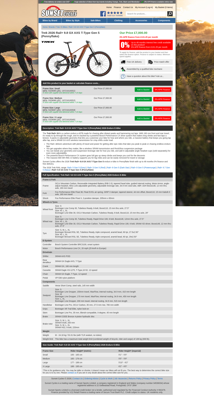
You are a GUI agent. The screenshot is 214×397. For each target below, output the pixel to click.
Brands (52, 27)
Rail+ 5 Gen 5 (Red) (96, 167)
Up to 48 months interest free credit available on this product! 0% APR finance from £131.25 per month (151, 44)
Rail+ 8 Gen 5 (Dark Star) (118, 167)
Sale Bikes (96, 20)
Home (109, 7)
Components (164, 20)
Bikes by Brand (50, 20)
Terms (160, 378)
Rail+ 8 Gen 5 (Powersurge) (143, 167)
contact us (72, 373)
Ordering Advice (91, 378)
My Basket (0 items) (164, 7)
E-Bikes (64, 27)
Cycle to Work (106, 378)
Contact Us (128, 7)
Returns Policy (135, 378)
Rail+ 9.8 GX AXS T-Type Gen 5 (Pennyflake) (87, 27)
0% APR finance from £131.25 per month (139, 37)
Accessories (141, 20)
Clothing (118, 20)
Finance (117, 7)
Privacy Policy (149, 378)
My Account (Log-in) (144, 7)
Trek (58, 27)
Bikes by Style (73, 20)
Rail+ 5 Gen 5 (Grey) (76, 167)
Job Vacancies (120, 378)
